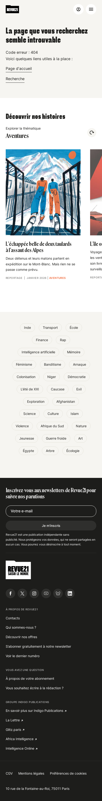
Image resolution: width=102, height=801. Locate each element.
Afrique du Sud (52, 426)
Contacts (13, 618)
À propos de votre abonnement (30, 678)
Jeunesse (26, 438)
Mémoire (73, 352)
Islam (75, 414)
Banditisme (52, 364)
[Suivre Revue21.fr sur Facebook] (10, 593)
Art (80, 438)
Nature (81, 426)
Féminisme (24, 364)
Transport (50, 327)
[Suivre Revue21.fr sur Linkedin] (70, 593)
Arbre (50, 451)
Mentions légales (31, 773)
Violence (22, 426)
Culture (53, 414)
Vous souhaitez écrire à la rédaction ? (34, 688)
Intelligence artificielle (38, 352)
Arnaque (79, 364)
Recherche (15, 78)
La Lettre (13, 720)
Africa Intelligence (20, 739)
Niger (51, 377)
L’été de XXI (30, 389)
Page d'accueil (19, 68)
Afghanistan (65, 401)
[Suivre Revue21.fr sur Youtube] (46, 593)
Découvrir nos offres (21, 637)
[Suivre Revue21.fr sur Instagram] (34, 593)
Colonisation (26, 377)
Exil (79, 389)
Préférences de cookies (68, 773)
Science (29, 414)
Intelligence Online (20, 748)
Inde (27, 327)
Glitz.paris (13, 730)
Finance (42, 340)
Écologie (72, 451)
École (74, 327)
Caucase (57, 389)
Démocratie (77, 377)
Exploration (35, 401)
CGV (9, 773)
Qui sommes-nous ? (21, 627)
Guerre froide (56, 438)
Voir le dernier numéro (22, 656)
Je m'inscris (51, 526)
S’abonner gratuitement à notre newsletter (38, 646)
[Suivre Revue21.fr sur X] (22, 593)
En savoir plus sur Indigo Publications (34, 711)
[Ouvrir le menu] (91, 9)
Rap (63, 340)
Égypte (28, 451)
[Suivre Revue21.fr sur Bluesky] (58, 593)
